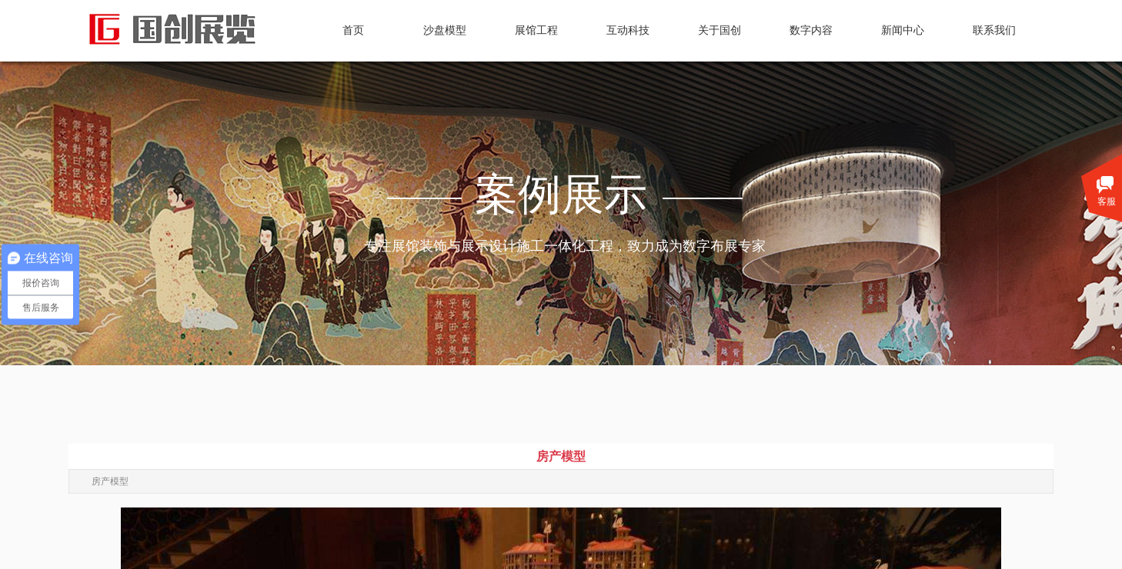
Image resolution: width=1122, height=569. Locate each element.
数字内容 (811, 30)
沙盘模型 (444, 30)
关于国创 (719, 30)
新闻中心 (902, 30)
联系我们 (994, 30)
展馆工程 (536, 30)
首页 (353, 30)
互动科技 (627, 30)
